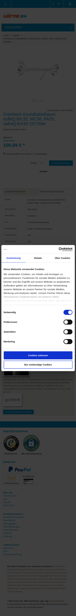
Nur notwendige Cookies (38, 364)
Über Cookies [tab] (62, 258)
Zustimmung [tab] (13, 258)
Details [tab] (38, 258)
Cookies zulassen (38, 355)
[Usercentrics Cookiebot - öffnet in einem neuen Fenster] (58, 249)
